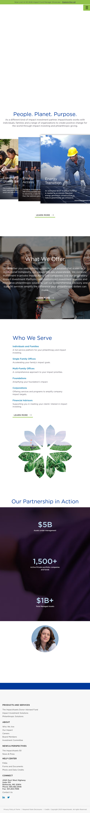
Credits (47, 809)
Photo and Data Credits (13, 770)
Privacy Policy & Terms (12, 809)
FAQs (4, 763)
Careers (5, 733)
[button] (45, 215)
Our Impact (7, 730)
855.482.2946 (15, 787)
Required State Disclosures (32, 809)
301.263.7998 (13, 789)
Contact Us (7, 792)
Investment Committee (12, 740)
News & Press (8, 754)
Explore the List (69, 2)
